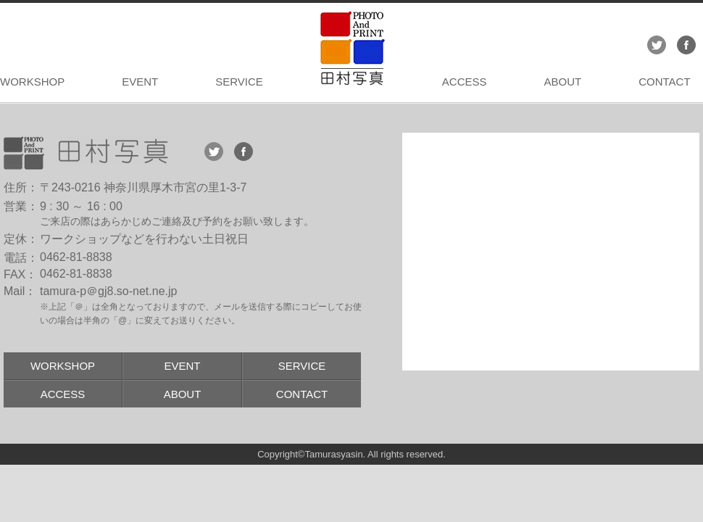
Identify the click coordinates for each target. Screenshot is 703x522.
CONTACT (664, 81)
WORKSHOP (32, 81)
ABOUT (562, 81)
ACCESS (464, 81)
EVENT (140, 81)
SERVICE (239, 81)
